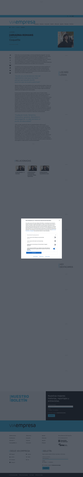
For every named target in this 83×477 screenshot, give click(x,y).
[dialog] (41, 239)
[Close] (60, 221)
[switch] (54, 237)
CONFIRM (34, 252)
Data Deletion (35, 256)
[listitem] (41, 235)
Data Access (41, 256)
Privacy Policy (47, 256)
